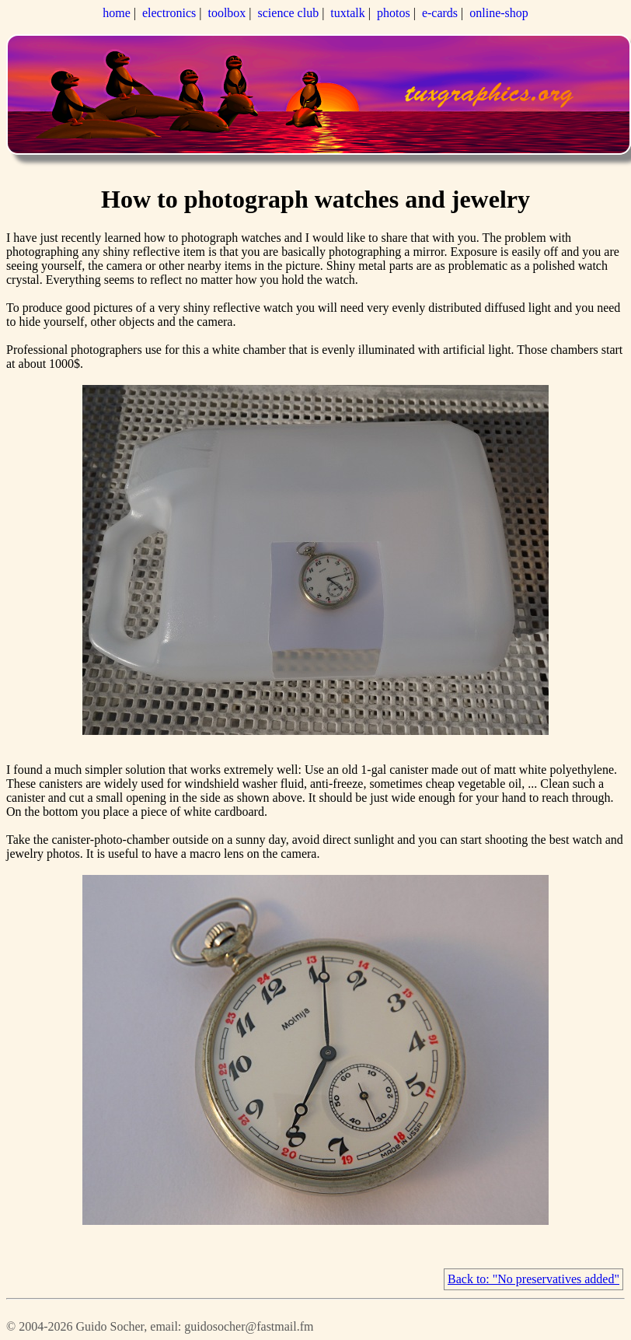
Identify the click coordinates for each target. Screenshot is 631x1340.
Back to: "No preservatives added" (533, 1279)
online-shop (498, 12)
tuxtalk (347, 12)
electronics (169, 12)
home (117, 12)
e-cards (440, 12)
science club (288, 12)
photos (393, 12)
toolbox (226, 12)
